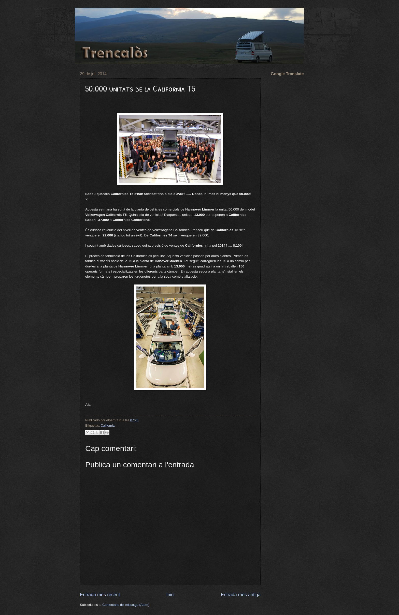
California (108, 425)
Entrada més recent (100, 594)
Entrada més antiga (241, 594)
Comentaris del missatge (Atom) (125, 605)
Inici (170, 594)
